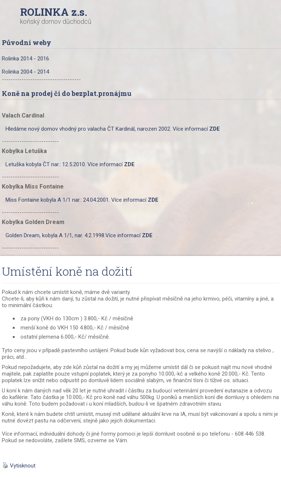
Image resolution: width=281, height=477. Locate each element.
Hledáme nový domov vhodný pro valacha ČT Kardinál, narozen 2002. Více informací (112, 129)
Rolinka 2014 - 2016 (25, 58)
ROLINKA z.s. (53, 12)
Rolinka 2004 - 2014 (25, 71)
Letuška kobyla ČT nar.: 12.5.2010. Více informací (70, 164)
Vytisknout (19, 465)
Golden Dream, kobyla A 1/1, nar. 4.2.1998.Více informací (79, 235)
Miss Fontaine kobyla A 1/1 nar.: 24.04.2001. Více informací (81, 200)
